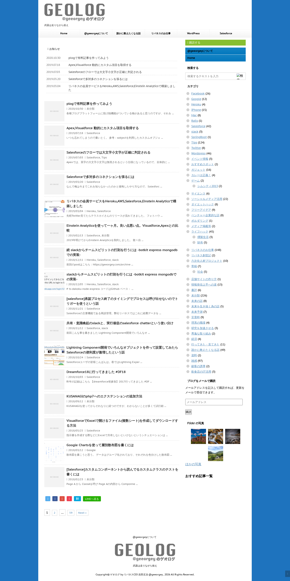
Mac (194, 115)
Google (91, 450)
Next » (82, 512)
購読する (193, 42)
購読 (188, 412)
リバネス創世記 (201, 255)
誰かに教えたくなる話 (128, 33)
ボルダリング (199, 220)
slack (115, 260)
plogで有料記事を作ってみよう (88, 58)
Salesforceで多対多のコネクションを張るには (98, 79)
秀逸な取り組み (201, 333)
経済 (194, 339)
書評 (194, 290)
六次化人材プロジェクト (206, 261)
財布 (200, 242)
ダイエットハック (202, 204)
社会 (200, 271)
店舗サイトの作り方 (204, 279)
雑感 (194, 361)
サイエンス (198, 193)
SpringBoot (199, 137)
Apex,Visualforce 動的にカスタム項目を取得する (100, 65)
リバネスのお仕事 (161, 33)
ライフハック (199, 231)
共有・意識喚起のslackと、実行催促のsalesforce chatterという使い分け (119, 323)
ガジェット (198, 169)
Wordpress (198, 153)
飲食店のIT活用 (201, 371)
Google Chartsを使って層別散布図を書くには (100, 445)
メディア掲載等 (201, 226)
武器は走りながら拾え (145, 565)
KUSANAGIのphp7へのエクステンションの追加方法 (104, 396)
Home (63, 33)
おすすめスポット (202, 164)
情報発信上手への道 (204, 284)
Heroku (91, 211)
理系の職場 (198, 322)
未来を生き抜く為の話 (205, 306)
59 (70, 512)
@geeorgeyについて (96, 33)
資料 (194, 355)
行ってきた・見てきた (205, 344)
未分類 (90, 108)
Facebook (198, 93)
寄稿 (194, 266)
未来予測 (197, 312)
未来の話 (197, 301)
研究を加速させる (202, 328)
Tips (104, 157)
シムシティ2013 (207, 186)
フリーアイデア (201, 210)
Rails (194, 121)
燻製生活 (203, 237)
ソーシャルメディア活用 (206, 199)
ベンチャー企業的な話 (205, 215)
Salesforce (226, 33)
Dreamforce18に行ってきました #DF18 (96, 372)
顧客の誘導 (198, 366)
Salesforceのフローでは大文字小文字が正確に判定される (105, 72)
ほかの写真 (193, 464)
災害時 (195, 317)
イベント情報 (199, 159)
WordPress (193, 33)
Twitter (196, 148)
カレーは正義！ (201, 175)
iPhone (196, 110)
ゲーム (195, 180)
